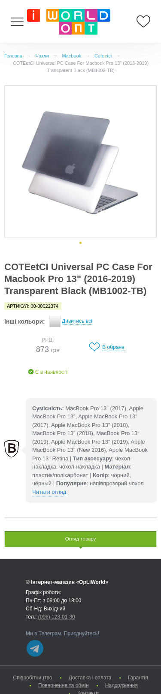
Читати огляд (49, 492)
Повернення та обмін (63, 685)
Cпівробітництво (32, 678)
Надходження (121, 685)
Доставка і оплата (90, 678)
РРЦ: (48, 340)
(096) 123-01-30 (56, 617)
